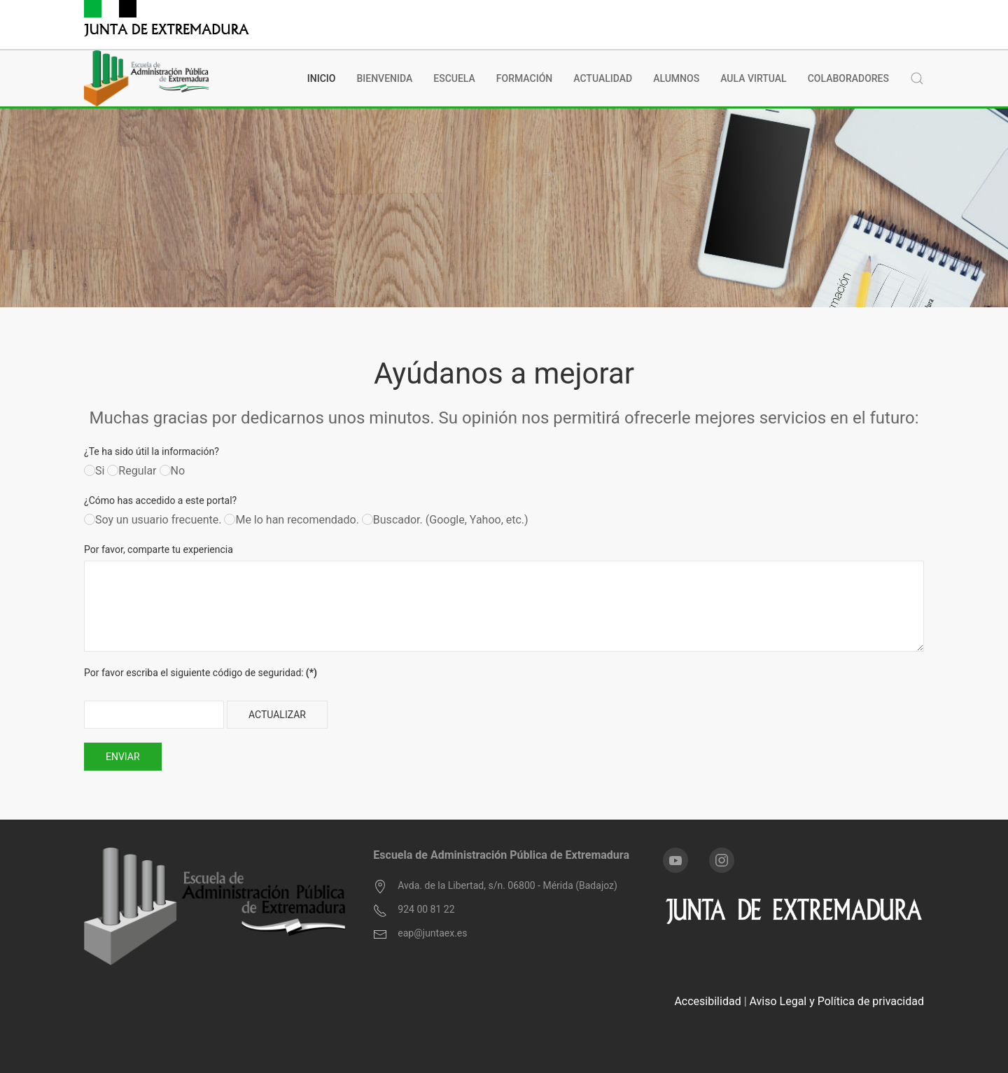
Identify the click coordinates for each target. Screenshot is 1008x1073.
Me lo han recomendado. (291, 519)
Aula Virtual (753, 78)
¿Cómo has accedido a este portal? (160, 500)
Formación (524, 78)
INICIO (321, 78)
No (173, 470)
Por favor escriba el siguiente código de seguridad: (200, 672)
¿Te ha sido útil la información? (151, 451)
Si (94, 470)
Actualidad (602, 78)
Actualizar (277, 714)
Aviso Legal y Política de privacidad (837, 1001)
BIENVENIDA (384, 78)
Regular (131, 470)
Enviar (123, 756)
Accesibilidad (707, 1001)
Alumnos (676, 78)
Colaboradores (848, 78)
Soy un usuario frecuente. (152, 519)
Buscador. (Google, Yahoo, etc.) (445, 519)
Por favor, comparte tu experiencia (158, 549)
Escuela (454, 78)
